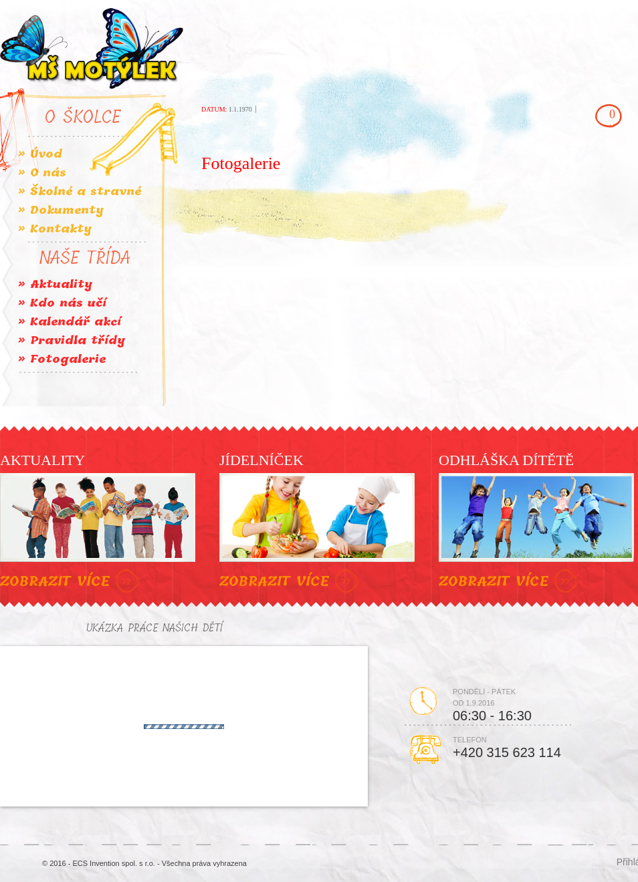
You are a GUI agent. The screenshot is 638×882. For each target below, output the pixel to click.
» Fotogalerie (62, 359)
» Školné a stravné (79, 191)
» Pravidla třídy (71, 340)
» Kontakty (55, 229)
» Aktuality (55, 284)
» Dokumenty (61, 210)
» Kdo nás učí (62, 303)
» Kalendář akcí (69, 322)
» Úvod (40, 154)
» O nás (42, 173)
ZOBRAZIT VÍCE (71, 582)
